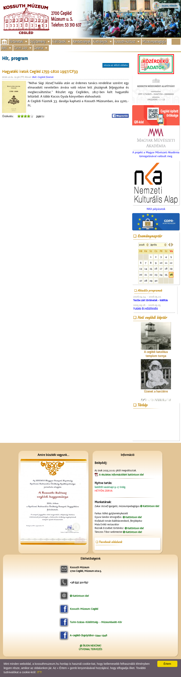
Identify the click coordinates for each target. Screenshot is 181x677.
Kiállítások (59, 41)
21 (145, 274)
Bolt (4, 48)
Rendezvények (82, 41)
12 (171, 262)
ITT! (39, 672)
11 (166, 262)
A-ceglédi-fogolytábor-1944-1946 (88, 635)
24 (161, 274)
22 (150, 274)
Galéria (38, 48)
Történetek (16, 41)
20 (140, 274)
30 (155, 280)
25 (166, 274)
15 (151, 268)
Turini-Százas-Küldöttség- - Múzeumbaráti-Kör (96, 622)
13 (140, 268)
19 (171, 268)
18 (166, 268)
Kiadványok (100, 41)
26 (171, 274)
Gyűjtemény (37, 41)
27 (140, 280)
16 (155, 268)
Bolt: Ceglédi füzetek (42, 77)
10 (161, 262)
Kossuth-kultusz (125, 41)
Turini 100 (20, 48)
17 (161, 268)
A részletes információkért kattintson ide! (121, 474)
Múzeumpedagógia (154, 41)
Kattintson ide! (151, 506)
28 (145, 280)
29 (150, 280)
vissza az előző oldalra (116, 65)
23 (155, 274)
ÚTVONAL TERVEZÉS (90, 649)
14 (145, 268)
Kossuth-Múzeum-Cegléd (84, 608)
